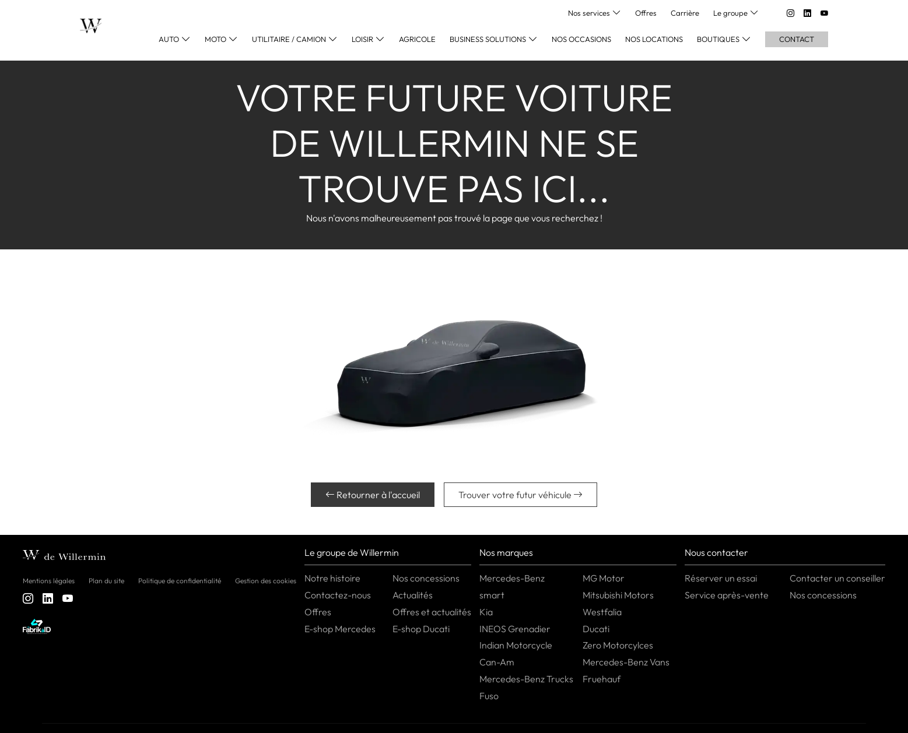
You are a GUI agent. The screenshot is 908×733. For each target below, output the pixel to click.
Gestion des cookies (265, 580)
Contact (796, 39)
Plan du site (106, 580)
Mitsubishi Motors (618, 595)
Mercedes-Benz (512, 578)
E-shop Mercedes (340, 629)
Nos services (589, 12)
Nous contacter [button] (716, 552)
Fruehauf (601, 679)
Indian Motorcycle (515, 645)
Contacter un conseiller (837, 578)
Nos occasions (581, 39)
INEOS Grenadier (515, 629)
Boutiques (718, 39)
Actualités (412, 595)
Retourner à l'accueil (372, 495)
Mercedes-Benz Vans (626, 662)
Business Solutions (488, 39)
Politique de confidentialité (179, 580)
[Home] (90, 26)
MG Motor (604, 578)
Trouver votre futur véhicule (520, 495)
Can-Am (496, 662)
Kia (486, 612)
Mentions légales (49, 580)
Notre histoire (332, 578)
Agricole (417, 39)
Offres (646, 12)
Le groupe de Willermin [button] (351, 552)
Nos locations (654, 39)
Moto (215, 39)
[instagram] (790, 13)
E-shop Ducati (421, 629)
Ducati (596, 629)
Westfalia (602, 612)
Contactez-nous (337, 595)
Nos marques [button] (506, 552)
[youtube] (824, 13)
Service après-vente (727, 595)
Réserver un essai (721, 578)
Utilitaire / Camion (289, 39)
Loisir (362, 39)
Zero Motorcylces (618, 645)
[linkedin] (807, 13)
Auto (169, 39)
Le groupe (730, 12)
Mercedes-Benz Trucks (526, 679)
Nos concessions (426, 578)
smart (491, 595)
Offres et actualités (431, 612)
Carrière (685, 12)
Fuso (489, 696)
